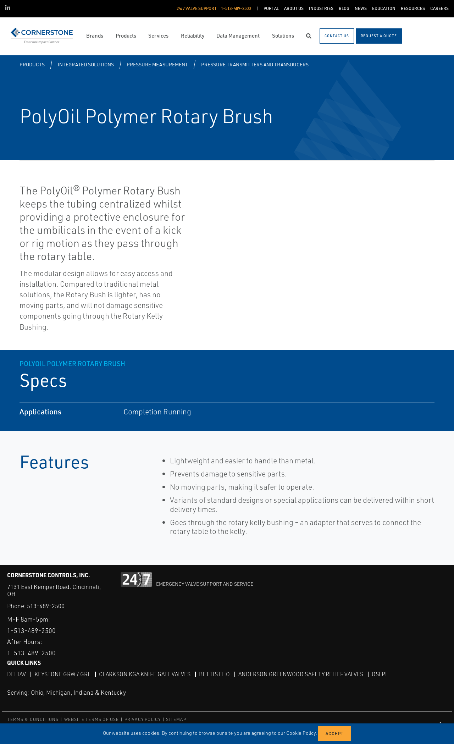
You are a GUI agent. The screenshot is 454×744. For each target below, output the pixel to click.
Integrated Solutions (86, 64)
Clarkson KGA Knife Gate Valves (144, 673)
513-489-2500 (46, 606)
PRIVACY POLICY (142, 719)
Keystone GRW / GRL (62, 673)
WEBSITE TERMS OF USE (91, 719)
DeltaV (16, 673)
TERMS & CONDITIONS (33, 719)
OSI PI (379, 673)
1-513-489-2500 (31, 630)
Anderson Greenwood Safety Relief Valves (300, 673)
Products (32, 64)
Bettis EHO (214, 673)
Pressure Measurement (157, 64)
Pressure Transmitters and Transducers (255, 64)
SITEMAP (176, 719)
